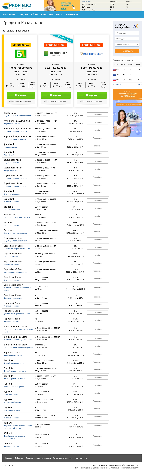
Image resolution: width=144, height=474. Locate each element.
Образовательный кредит (14, 387)
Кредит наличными (11, 163)
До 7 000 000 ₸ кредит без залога (17, 314)
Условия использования (62, 458)
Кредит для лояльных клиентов (16, 241)
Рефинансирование (11, 306)
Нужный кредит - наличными (15, 371)
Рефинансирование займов (14, 202)
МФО (43, 14)
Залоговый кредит (11, 394)
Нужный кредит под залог (14, 363)
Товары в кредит (10, 171)
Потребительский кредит (13, 124)
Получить (20, 95)
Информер (19, 458)
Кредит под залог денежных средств (18, 348)
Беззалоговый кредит (12, 402)
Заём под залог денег (12, 410)
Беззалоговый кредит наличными (17, 249)
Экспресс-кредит (10, 147)
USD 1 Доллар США (88, 4)
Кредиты (23, 14)
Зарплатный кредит (11, 264)
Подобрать (127, 51)
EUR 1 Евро (86, 7)
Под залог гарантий (11, 446)
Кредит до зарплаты (12, 194)
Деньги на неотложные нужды (15, 233)
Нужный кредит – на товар (14, 379)
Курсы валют (8, 14)
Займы (34, 14)
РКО (51, 14)
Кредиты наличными (12, 210)
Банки (58, 14)
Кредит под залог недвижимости (16, 139)
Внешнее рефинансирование (15, 272)
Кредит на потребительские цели (17, 217)
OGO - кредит (9, 155)
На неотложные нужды (13, 355)
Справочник (71, 14)
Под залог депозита (11, 322)
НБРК (140, 84)
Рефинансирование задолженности (18, 340)
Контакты (8, 458)
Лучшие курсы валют (123, 60)
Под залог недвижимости (14, 298)
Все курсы (117, 84)
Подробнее (97, 115)
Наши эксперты (81, 458)
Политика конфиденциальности (38, 458)
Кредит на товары (11, 257)
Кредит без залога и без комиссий (17, 116)
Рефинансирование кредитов (15, 131)
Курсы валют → (87, 1)
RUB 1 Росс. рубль (88, 10)
